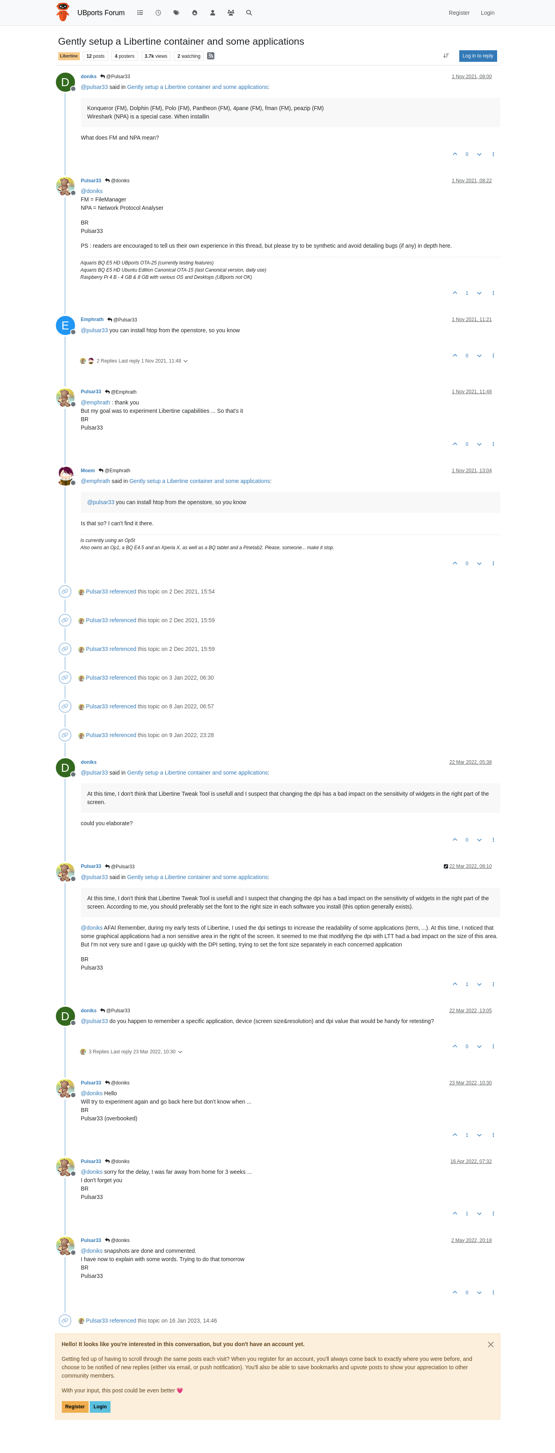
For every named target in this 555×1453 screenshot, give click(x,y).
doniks (89, 76)
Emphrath (92, 319)
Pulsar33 (91, 180)
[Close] (491, 1344)
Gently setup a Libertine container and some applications (197, 87)
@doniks (117, 180)
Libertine (69, 55)
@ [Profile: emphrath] (95, 402)
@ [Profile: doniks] (92, 191)
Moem (88, 470)
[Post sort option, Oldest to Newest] (445, 55)
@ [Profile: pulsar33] (94, 87)
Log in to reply (478, 56)
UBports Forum (101, 13)
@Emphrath (121, 392)
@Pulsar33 (115, 76)
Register (75, 1407)
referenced (123, 591)
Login (100, 1407)
